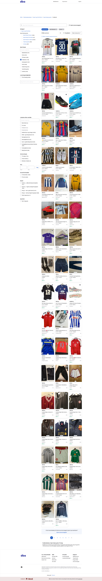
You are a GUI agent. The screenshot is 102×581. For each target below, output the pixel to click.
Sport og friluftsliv (37, 17)
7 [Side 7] (68, 537)
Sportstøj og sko (47, 17)
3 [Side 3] (57, 537)
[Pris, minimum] (23, 167)
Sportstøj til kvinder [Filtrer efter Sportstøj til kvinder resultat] (29, 37)
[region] (47, 46)
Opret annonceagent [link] (61, 532)
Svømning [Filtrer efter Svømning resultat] (25, 67)
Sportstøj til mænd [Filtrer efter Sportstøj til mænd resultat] (29, 39)
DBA (21, 17)
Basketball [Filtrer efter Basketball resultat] (25, 52)
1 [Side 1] (51, 537)
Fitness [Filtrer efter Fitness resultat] (25, 57)
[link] (25, 31)
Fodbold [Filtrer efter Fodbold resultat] (25, 59)
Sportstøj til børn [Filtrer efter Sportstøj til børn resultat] (28, 35)
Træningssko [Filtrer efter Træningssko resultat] (27, 42)
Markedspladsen (28, 17)
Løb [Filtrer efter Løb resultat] (24, 64)
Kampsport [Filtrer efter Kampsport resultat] (26, 62)
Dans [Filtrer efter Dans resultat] (24, 55)
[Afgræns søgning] (29, 49)
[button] (75, 25)
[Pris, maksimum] (31, 167)
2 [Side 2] (54, 537)
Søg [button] (37, 167)
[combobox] (43, 25)
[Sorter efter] (77, 33)
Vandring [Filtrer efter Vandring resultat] (25, 69)
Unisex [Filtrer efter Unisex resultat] (26, 44)
